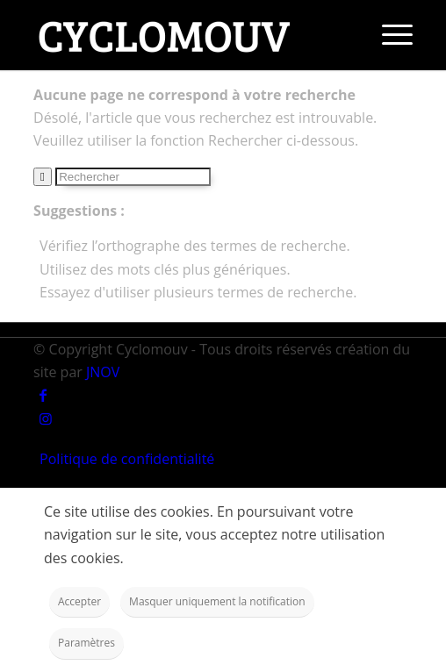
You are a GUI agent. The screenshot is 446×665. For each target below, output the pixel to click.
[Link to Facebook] (43, 394)
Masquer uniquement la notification (217, 601)
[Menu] (388, 35)
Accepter (79, 601)
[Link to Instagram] (46, 418)
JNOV (102, 372)
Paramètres (86, 642)
